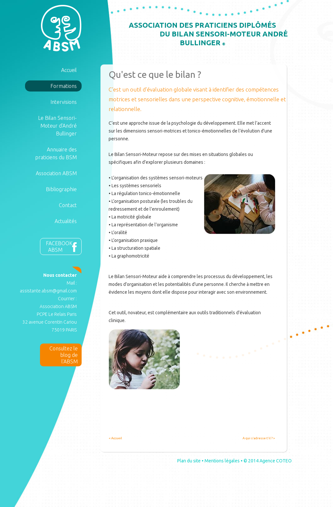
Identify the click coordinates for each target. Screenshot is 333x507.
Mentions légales (222, 460)
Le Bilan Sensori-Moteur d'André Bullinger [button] (57, 125)
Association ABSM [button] (56, 173)
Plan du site (189, 460)
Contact (68, 205)
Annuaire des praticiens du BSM (56, 153)
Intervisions (63, 102)
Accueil (69, 70)
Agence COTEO (276, 460)
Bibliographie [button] (61, 189)
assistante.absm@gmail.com (48, 290)
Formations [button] (63, 86)
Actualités (66, 221)
